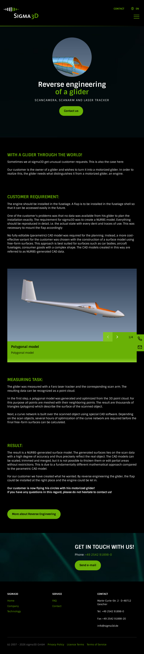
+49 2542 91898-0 (98, 555)
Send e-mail (88, 565)
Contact (119, 8)
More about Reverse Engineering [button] (34, 514)
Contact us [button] (71, 111)
